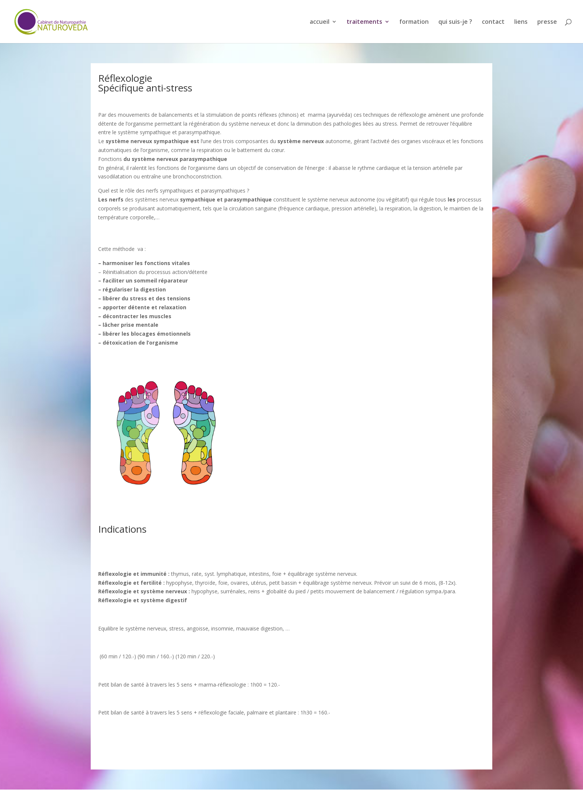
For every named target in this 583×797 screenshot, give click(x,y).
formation (414, 22)
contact (493, 22)
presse (547, 22)
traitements (364, 22)
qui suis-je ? (455, 22)
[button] (291, 190)
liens (521, 22)
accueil (319, 22)
